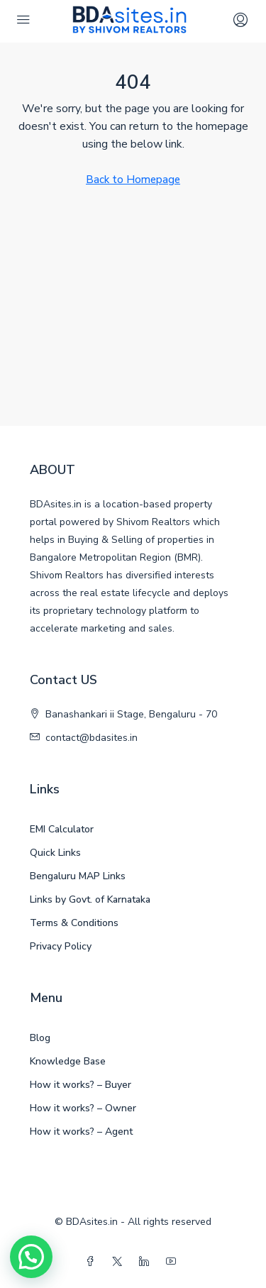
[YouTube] (174, 1262)
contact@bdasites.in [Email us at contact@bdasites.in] (91, 737)
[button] (31, 1256)
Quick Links (55, 852)
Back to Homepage (133, 179)
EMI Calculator (62, 829)
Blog (40, 1038)
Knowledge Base (68, 1061)
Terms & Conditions (74, 923)
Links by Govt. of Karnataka (90, 899)
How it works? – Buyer (80, 1084)
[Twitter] (120, 1262)
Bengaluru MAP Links (78, 876)
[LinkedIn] (147, 1262)
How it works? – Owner (83, 1108)
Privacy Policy (61, 946)
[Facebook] (93, 1262)
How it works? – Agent (81, 1131)
